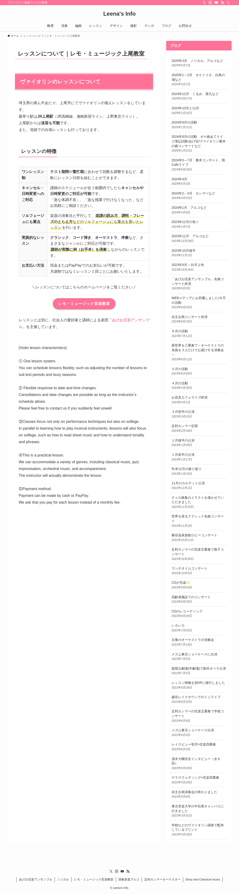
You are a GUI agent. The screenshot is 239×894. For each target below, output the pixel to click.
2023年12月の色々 (199, 224)
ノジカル (63, 879)
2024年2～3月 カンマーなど (199, 195)
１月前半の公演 (199, 457)
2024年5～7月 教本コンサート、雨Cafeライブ (199, 165)
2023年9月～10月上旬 (199, 267)
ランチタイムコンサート (199, 570)
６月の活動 (199, 333)
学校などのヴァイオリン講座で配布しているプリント (199, 830)
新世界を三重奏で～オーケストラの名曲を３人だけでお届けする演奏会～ (199, 352)
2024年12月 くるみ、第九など (199, 96)
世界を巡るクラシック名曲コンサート (199, 521)
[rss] (222, 2)
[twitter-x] (204, 2)
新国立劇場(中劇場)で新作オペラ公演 (199, 671)
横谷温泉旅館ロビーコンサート (199, 537)
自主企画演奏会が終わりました (199, 794)
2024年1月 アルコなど (199, 210)
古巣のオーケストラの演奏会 (199, 642)
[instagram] (210, 2)
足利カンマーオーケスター (162, 879)
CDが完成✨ (199, 585)
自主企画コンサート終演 (199, 319)
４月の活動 (199, 385)
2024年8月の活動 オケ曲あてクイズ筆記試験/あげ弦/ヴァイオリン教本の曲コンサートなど (199, 144)
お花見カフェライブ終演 (199, 400)
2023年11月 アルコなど (199, 238)
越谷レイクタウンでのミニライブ (199, 699)
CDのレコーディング (199, 613)
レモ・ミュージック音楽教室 (93, 879)
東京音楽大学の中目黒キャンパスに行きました (199, 811)
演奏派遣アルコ (128, 879)
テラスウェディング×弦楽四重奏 (199, 780)
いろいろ (199, 628)
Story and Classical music (202, 879)
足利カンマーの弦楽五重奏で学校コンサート (199, 716)
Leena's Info (119, 14)
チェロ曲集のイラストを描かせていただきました (199, 502)
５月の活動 (199, 371)
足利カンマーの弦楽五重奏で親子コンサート (199, 554)
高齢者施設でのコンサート (199, 599)
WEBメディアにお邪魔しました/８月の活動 (199, 303)
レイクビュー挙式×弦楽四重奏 (199, 746)
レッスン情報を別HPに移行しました (199, 685)
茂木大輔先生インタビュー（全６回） (199, 763)
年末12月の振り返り (199, 471)
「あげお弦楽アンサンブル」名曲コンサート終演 (199, 284)
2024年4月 (199, 181)
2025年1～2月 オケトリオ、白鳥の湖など (199, 80)
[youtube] (216, 2)
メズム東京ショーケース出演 (199, 732)
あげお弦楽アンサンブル (35, 879)
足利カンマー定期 (199, 428)
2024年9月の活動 (199, 124)
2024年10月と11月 (199, 110)
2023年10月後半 (199, 253)
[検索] (228, 2)
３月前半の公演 (199, 414)
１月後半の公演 (199, 442)
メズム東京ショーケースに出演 (199, 656)
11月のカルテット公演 (199, 485)
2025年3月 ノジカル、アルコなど (199, 63)
